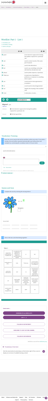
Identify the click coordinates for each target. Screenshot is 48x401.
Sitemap (39, 397)
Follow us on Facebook (24, 336)
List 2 (24, 317)
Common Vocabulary (17, 7)
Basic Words (26, 7)
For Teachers (32, 397)
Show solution (8, 167)
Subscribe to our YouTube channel (24, 330)
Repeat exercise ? (7, 173)
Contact (44, 397)
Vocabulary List (6, 42)
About (3, 397)
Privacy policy (24, 399)
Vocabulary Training (7, 44)
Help (26, 397)
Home (2, 7)
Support (21, 397)
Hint (4, 167)
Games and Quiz (7, 46)
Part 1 (33, 7)
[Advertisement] (24, 23)
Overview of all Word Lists (24, 313)
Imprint (17, 399)
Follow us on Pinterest (24, 324)
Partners (31, 399)
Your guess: (21, 208)
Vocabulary (8, 7)
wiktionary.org (43, 341)
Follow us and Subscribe (11, 397)
